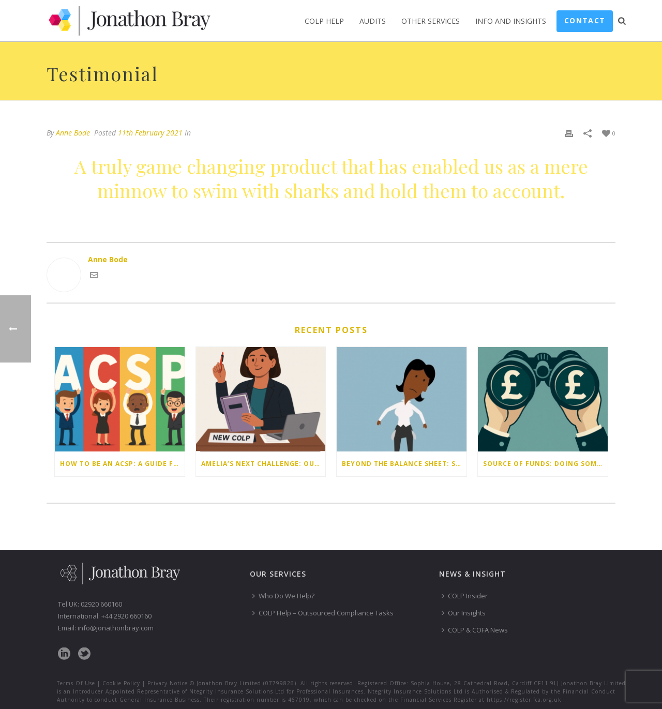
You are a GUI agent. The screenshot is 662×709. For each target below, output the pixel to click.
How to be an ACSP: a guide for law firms (122, 463)
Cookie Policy (121, 683)
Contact (584, 20)
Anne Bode (73, 133)
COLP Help (324, 21)
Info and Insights (510, 21)
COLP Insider (465, 595)
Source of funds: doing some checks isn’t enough (545, 463)
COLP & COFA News (475, 630)
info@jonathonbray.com (116, 627)
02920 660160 (101, 604)
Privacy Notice (167, 683)
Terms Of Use (76, 683)
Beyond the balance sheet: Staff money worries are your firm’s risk (404, 463)
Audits (372, 21)
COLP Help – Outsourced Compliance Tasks (323, 612)
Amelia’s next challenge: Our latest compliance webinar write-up (263, 463)
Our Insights (464, 612)
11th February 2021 (150, 133)
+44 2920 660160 (126, 616)
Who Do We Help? (283, 595)
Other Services (430, 21)
